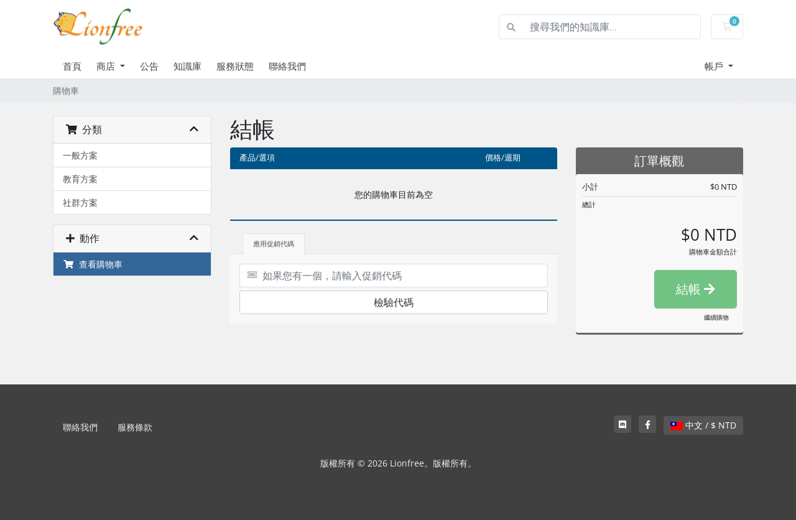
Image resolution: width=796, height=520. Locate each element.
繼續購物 (716, 317)
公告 (149, 66)
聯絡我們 (287, 66)
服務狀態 (235, 66)
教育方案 (80, 179)
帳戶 (715, 66)
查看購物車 (93, 264)
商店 (107, 66)
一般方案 (80, 155)
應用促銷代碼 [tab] (273, 243)
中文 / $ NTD (703, 425)
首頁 (72, 66)
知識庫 (187, 66)
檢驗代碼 (394, 302)
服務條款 (135, 427)
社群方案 (80, 202)
